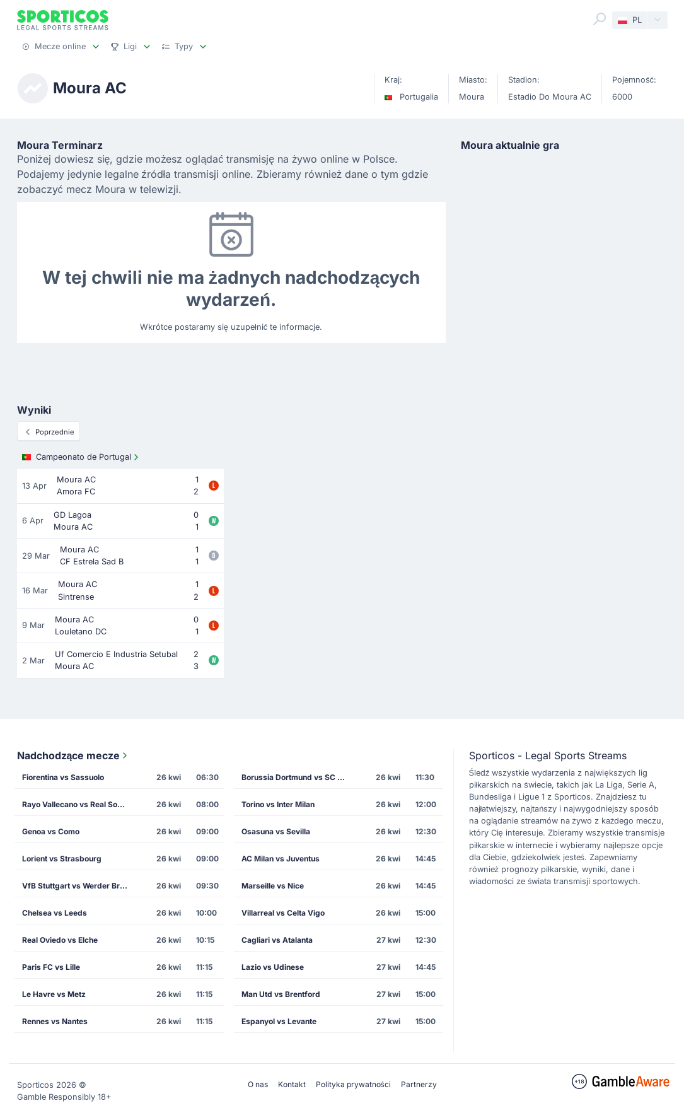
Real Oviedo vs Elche (60, 940)
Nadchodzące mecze (73, 755)
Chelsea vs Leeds (54, 913)
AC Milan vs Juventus (280, 858)
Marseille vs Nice (272, 885)
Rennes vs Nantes (55, 1021)
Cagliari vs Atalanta (277, 940)
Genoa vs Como (50, 831)
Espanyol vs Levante (278, 1021)
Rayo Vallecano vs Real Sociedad (79, 804)
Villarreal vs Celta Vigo (283, 913)
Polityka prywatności (353, 1084)
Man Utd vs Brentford (280, 994)
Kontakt (292, 1084)
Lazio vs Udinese (272, 967)
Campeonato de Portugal (81, 457)
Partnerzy (419, 1084)
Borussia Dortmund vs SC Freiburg (298, 777)
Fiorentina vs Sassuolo (63, 777)
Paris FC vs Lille (51, 967)
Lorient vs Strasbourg (61, 858)
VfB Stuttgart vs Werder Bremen (79, 885)
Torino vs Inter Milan (278, 804)
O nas (258, 1084)
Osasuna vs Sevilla (275, 831)
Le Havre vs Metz (54, 994)
